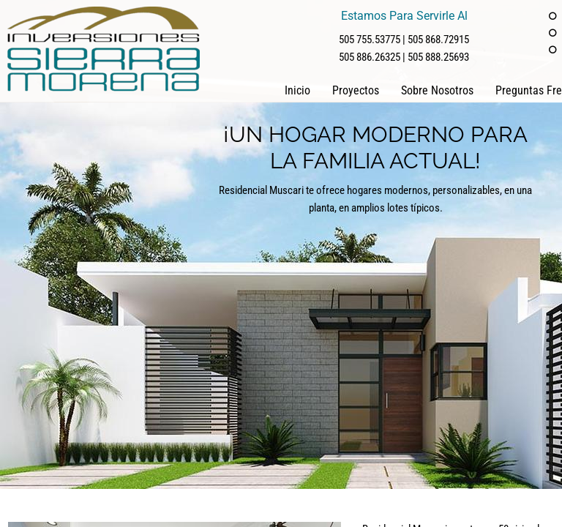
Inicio (297, 90)
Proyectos (355, 90)
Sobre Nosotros (437, 90)
